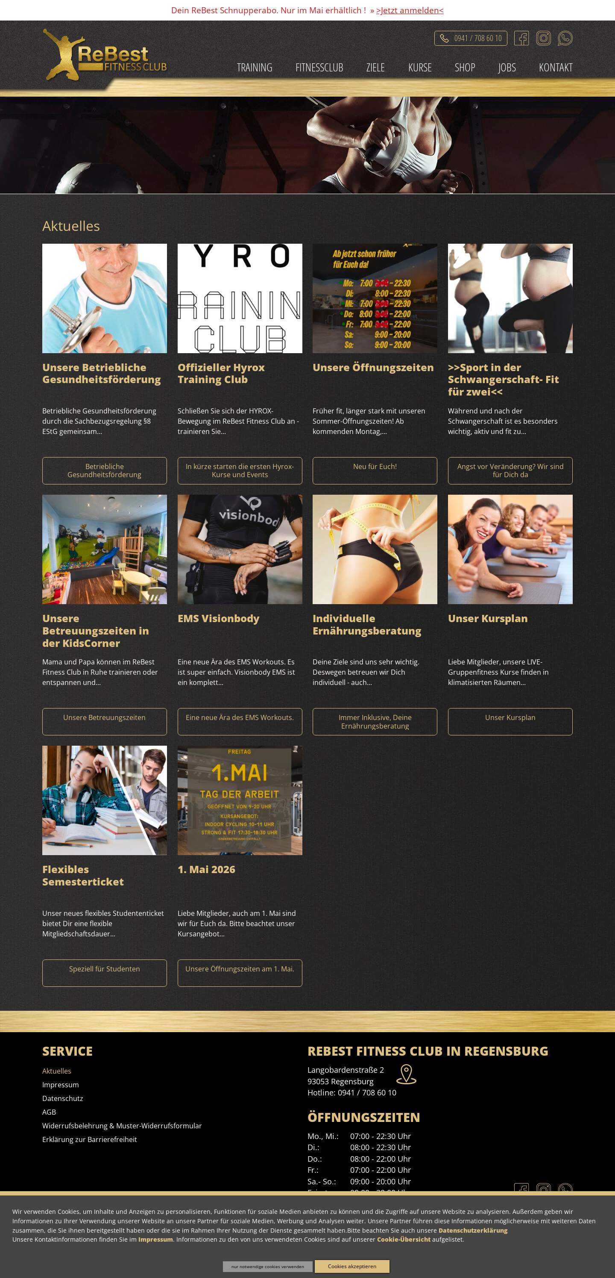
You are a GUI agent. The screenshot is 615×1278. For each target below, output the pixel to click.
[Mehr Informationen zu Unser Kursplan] (510, 721)
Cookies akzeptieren (352, 1266)
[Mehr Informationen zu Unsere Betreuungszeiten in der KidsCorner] (104, 721)
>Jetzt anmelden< (410, 10)
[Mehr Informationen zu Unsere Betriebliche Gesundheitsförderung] (104, 470)
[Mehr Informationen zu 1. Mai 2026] (240, 973)
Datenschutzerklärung (473, 1230)
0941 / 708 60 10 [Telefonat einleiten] (478, 36)
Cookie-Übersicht (403, 1239)
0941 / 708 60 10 (367, 1092)
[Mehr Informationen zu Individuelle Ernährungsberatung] (375, 721)
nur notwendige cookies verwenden (267, 1266)
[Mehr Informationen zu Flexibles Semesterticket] (104, 973)
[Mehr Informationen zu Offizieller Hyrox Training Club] (240, 470)
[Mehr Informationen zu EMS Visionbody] (240, 721)
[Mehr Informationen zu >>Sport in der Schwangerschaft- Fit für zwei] (510, 470)
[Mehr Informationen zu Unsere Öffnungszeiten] (375, 470)
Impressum (155, 1239)
